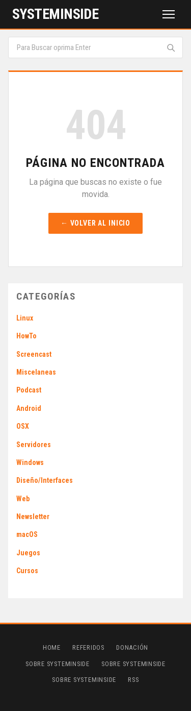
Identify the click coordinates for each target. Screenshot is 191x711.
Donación (132, 647)
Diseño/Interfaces (44, 480)
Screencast (33, 354)
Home (52, 647)
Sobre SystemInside (57, 664)
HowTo (26, 336)
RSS (133, 679)
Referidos (88, 647)
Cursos (27, 571)
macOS (27, 534)
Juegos (28, 553)
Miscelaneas (36, 372)
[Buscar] (170, 47)
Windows (30, 462)
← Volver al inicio (95, 223)
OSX (22, 426)
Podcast (28, 390)
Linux (24, 318)
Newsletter (32, 516)
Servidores (33, 444)
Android (28, 408)
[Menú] (168, 14)
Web (23, 499)
